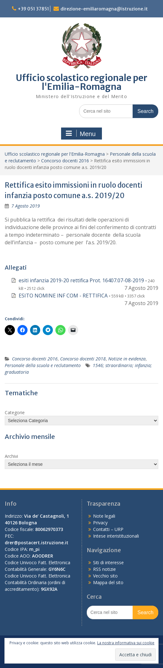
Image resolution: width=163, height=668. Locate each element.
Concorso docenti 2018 (83, 359)
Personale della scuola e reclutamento (43, 365)
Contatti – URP (108, 529)
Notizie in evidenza (127, 359)
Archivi (11, 456)
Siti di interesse (108, 562)
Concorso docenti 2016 (65, 161)
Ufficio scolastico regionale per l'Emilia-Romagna (81, 82)
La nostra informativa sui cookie (125, 643)
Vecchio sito (105, 576)
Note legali (104, 516)
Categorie (15, 412)
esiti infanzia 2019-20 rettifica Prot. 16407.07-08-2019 (81, 280)
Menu (81, 133)
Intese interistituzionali (116, 536)
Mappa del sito (108, 582)
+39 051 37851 (33, 9)
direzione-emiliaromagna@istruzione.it (104, 9)
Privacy (100, 523)
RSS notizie (104, 569)
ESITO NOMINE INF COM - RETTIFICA (63, 295)
